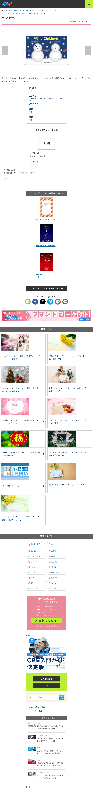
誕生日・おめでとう (37, 545)
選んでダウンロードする (46, 130)
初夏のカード (55, 578)
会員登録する (46, 679)
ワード (35, 162)
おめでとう (55, 544)
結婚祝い (34, 551)
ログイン (46, 685)
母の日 (53, 567)
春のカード (35, 578)
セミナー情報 (36, 711)
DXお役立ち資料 (37, 707)
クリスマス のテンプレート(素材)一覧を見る (46, 288)
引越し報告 (55, 572)
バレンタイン (35, 567)
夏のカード (35, 583)
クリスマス (11, 178)
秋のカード (55, 583)
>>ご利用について (8, 170)
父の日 (33, 572)
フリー (53, 588)
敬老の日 (54, 556)
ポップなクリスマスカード (46, 219)
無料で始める (48, 620)
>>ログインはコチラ (26, 173)
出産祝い (54, 551)
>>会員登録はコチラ (9, 173)
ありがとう (55, 562)
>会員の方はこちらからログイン (46, 626)
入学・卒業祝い (36, 556)
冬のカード (35, 588)
